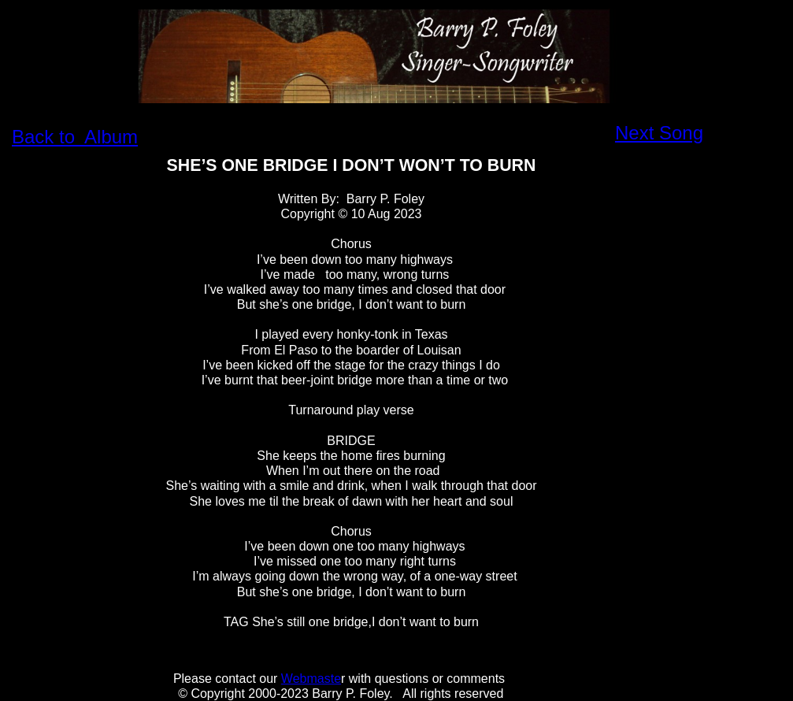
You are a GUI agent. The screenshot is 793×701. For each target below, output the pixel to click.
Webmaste (311, 678)
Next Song (659, 132)
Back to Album (75, 136)
